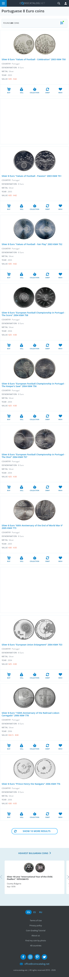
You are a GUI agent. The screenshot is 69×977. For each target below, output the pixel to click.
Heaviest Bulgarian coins (33, 853)
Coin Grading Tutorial (35, 930)
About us (36, 935)
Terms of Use (36, 920)
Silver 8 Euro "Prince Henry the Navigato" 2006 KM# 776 (31, 783)
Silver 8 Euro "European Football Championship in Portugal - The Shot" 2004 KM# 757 (33, 455)
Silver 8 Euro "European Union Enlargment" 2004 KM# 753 (32, 644)
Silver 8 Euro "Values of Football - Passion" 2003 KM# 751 (31, 176)
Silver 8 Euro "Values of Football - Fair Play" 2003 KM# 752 (32, 244)
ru (40, 912)
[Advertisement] (34, 121)
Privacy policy (36, 925)
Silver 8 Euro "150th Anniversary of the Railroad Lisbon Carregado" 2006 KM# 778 (30, 714)
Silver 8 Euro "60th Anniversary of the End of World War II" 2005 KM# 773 (32, 526)
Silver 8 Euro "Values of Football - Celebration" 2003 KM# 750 (34, 59)
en (28, 912)
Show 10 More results (36, 831)
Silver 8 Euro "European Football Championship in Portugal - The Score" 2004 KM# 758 (33, 314)
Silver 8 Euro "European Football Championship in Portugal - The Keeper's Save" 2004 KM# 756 (33, 385)
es (34, 912)
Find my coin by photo (35, 940)
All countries (35, 945)
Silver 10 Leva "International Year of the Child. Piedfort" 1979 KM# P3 (30, 877)
